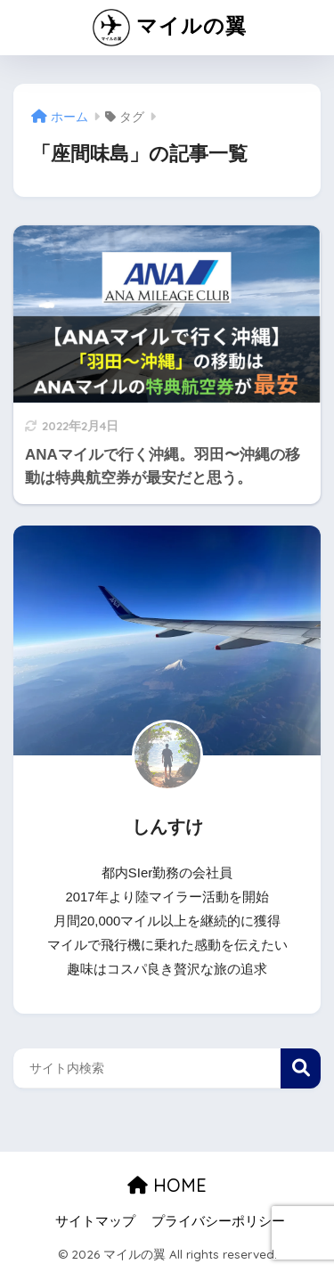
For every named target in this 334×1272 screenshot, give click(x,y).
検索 (301, 1068)
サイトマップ (95, 1221)
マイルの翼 (170, 27)
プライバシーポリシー (218, 1221)
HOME (167, 1185)
